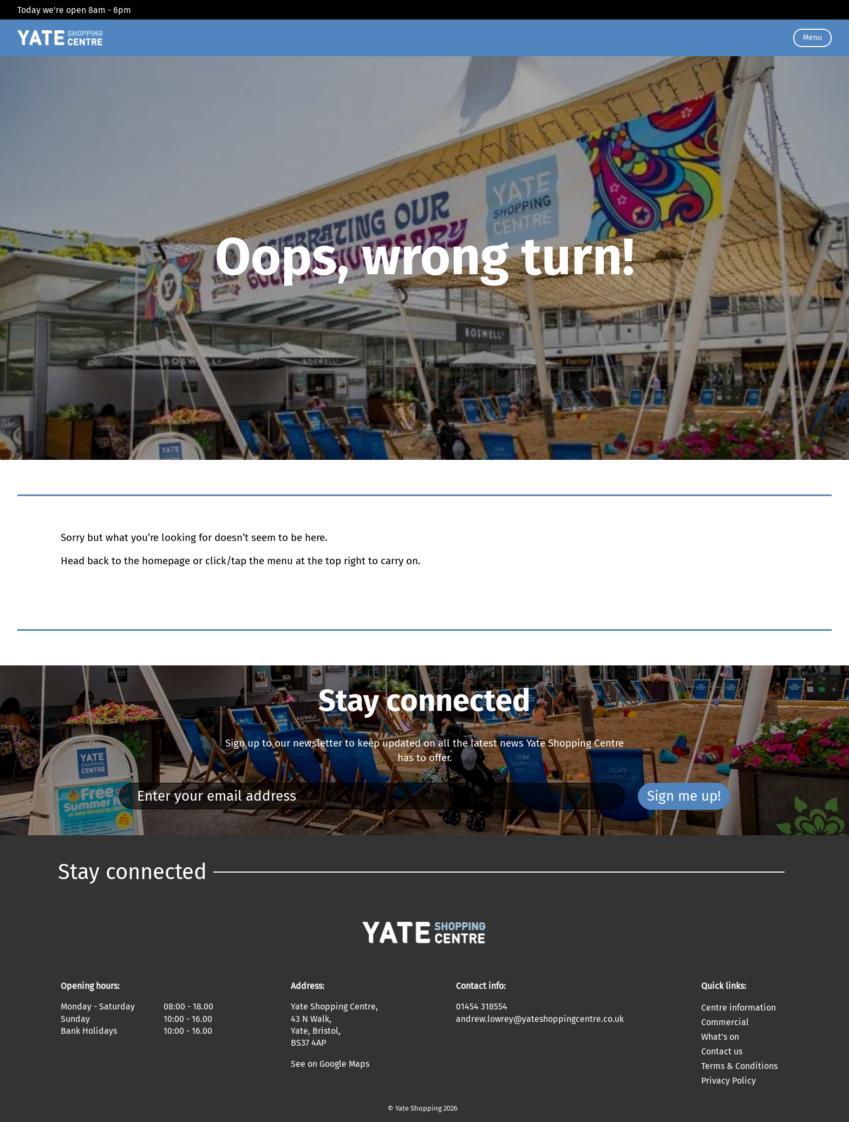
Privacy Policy (728, 1080)
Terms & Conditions (739, 1066)
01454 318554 (481, 1006)
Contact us (721, 1051)
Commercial (725, 1022)
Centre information (738, 1007)
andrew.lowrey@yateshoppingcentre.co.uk (540, 1019)
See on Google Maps (330, 1064)
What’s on (720, 1037)
